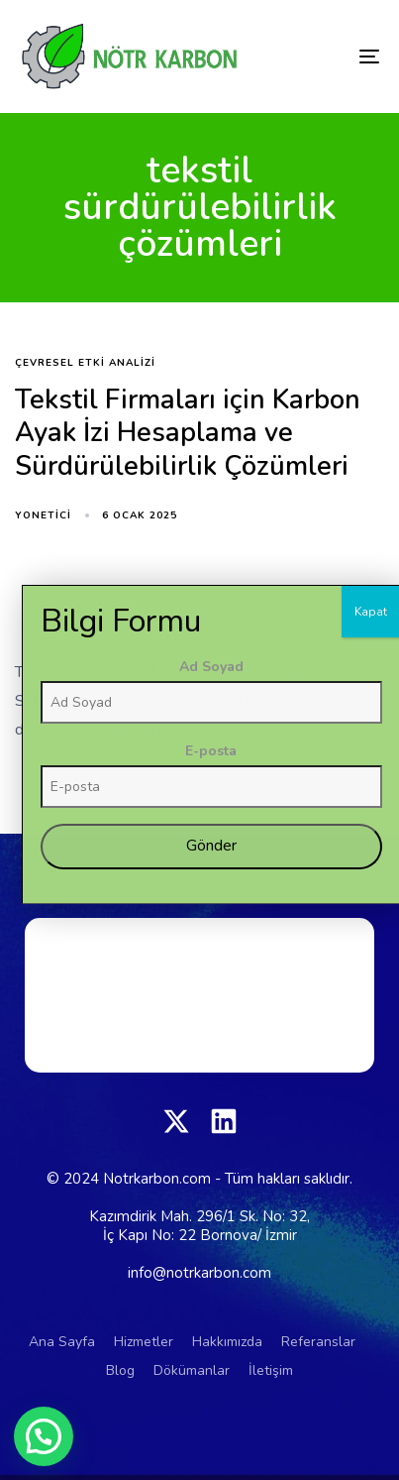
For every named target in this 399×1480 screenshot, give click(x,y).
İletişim (271, 1370)
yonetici (43, 515)
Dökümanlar (191, 1370)
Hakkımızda (227, 1341)
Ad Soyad (327, 974)
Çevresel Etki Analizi (85, 363)
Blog (120, 1370)
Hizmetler (143, 1341)
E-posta (327, 1058)
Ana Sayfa (62, 1341)
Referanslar (318, 1341)
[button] (43, 1436)
